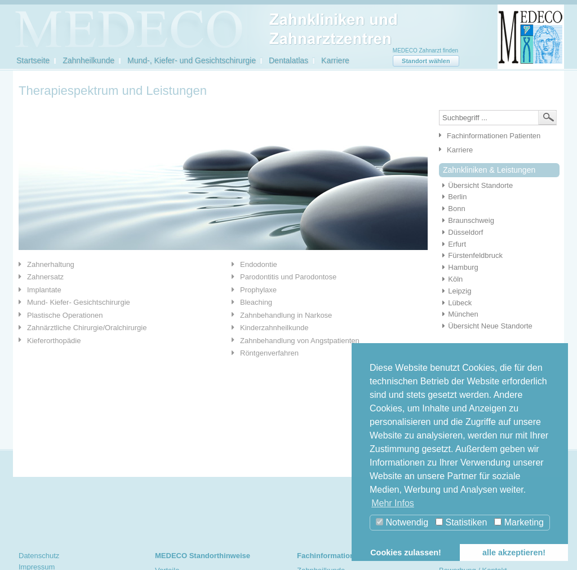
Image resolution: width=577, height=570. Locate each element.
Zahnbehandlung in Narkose (286, 315)
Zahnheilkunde (88, 60)
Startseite (33, 60)
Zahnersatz (45, 277)
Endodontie (258, 264)
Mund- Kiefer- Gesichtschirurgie (78, 302)
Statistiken (461, 522)
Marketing (519, 522)
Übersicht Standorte (476, 185)
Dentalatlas (288, 60)
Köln (451, 279)
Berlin (453, 196)
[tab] (117, 264)
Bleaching (256, 302)
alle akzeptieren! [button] (513, 552)
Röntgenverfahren (269, 353)
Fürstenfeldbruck (471, 255)
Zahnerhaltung (50, 264)
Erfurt (452, 244)
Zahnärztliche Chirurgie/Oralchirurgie (87, 327)
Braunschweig (466, 220)
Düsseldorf (461, 232)
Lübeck (455, 303)
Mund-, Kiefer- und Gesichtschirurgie (191, 60)
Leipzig (455, 291)
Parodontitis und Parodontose (288, 277)
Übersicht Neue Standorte (485, 326)
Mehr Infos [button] (392, 503)
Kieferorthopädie (54, 340)
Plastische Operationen (65, 315)
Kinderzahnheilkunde (274, 327)
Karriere (335, 60)
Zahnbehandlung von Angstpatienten (299, 340)
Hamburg (458, 267)
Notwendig (402, 522)
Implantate (44, 290)
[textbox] (498, 117)
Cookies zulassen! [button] (405, 552)
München (458, 314)
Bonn (452, 208)
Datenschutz (39, 555)
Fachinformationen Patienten (493, 135)
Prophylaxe (258, 290)
